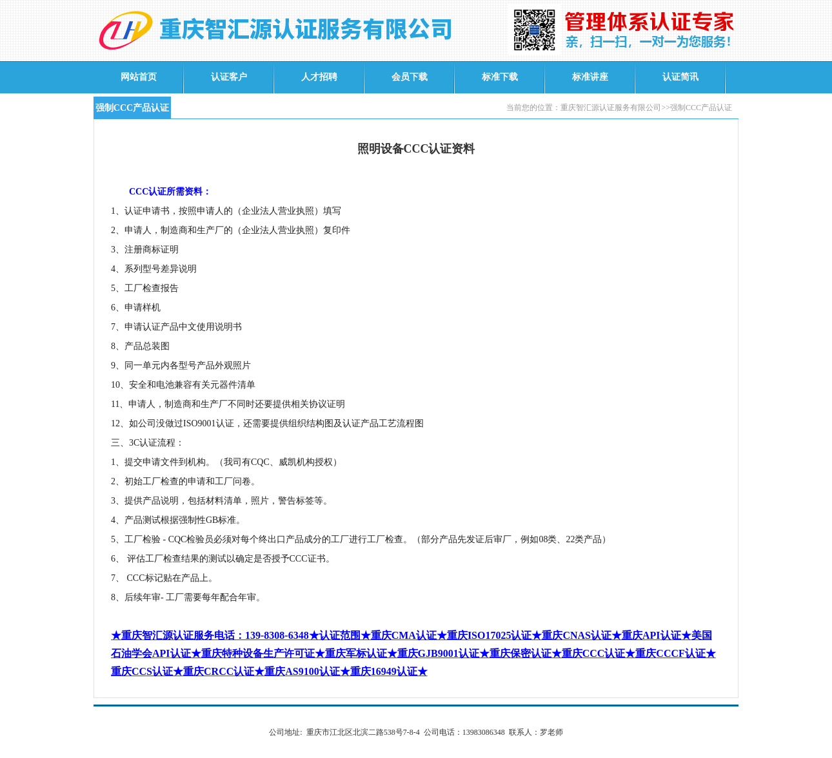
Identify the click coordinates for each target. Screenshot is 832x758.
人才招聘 (319, 77)
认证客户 (229, 77)
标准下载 (500, 77)
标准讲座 (590, 77)
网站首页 (139, 77)
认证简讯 (680, 77)
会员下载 (409, 77)
